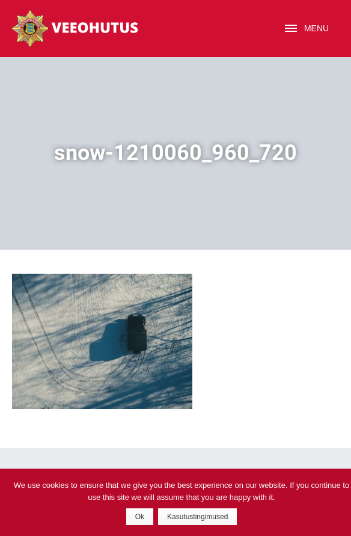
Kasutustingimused (197, 517)
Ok (139, 517)
